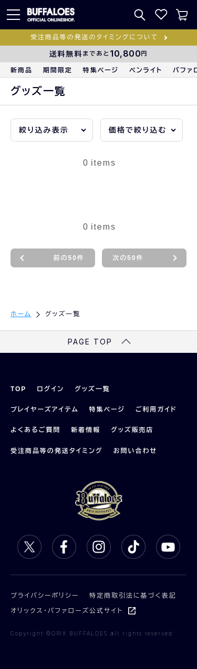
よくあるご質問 (35, 430)
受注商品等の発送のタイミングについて (94, 37)
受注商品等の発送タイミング (57, 451)
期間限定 (57, 70)
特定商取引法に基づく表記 (132, 595)
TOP (18, 389)
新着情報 (85, 430)
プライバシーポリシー (45, 595)
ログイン (50, 389)
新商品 (22, 70)
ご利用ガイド (156, 409)
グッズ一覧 (92, 389)
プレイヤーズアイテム (45, 409)
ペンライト (145, 70)
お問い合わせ (135, 451)
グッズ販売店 (132, 430)
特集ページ (101, 70)
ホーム (21, 314)
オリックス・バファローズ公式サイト (67, 610)
